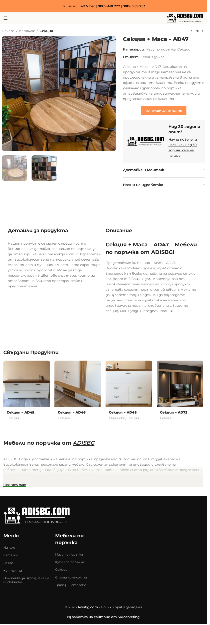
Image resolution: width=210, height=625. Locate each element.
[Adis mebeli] (162, 548)
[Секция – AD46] (77, 384)
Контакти (12, 570)
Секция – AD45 (20, 412)
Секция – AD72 (173, 412)
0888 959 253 (134, 6)
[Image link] (36, 515)
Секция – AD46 (72, 412)
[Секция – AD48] (129, 384)
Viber (90, 6)
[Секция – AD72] (180, 384)
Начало (8, 31)
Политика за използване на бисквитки (26, 580)
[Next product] (202, 31)
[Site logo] (185, 18)
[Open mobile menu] (5, 18)
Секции (46, 31)
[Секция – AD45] (26, 384)
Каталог (27, 31)
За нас (8, 563)
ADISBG (83, 443)
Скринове (117, 418)
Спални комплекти (71, 577)
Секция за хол (152, 57)
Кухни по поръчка (69, 562)
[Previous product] (191, 31)
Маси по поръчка (161, 49)
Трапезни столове (70, 585)
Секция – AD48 (123, 412)
